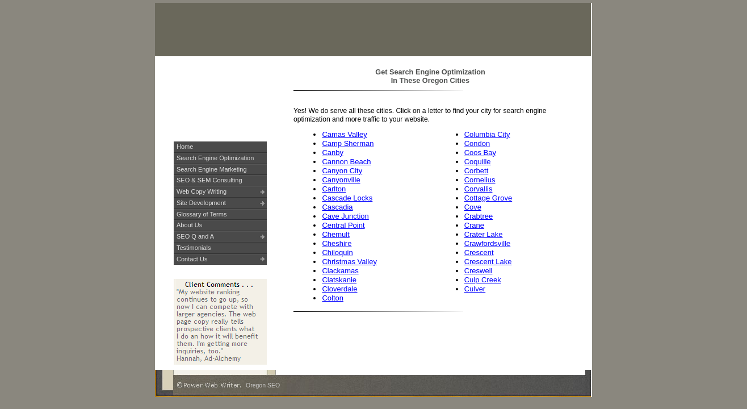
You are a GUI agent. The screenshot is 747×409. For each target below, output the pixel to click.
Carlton (334, 189)
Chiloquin (337, 252)
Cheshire (336, 243)
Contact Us (192, 259)
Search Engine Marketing (212, 169)
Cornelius (480, 180)
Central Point (343, 225)
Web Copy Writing (201, 191)
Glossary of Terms (201, 214)
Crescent (479, 252)
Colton (332, 298)
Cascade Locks (347, 198)
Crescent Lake (488, 261)
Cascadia (337, 207)
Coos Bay (480, 152)
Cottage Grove (488, 198)
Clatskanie (339, 280)
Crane (474, 225)
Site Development (201, 202)
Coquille (477, 161)
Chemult (335, 234)
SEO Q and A (195, 236)
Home (185, 146)
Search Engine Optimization (215, 158)
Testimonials (194, 247)
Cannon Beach (346, 161)
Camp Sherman (348, 143)
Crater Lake (483, 234)
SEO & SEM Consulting (209, 180)
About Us (189, 225)
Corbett (476, 170)
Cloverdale (339, 289)
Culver (475, 289)
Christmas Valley (349, 261)
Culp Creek (482, 280)
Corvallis (478, 189)
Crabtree (478, 216)
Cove (472, 207)
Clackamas (340, 270)
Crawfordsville (487, 243)
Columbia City (487, 134)
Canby (332, 152)
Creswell (478, 270)
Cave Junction (345, 216)
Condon (477, 143)
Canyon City (342, 170)
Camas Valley (344, 134)
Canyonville (341, 180)
